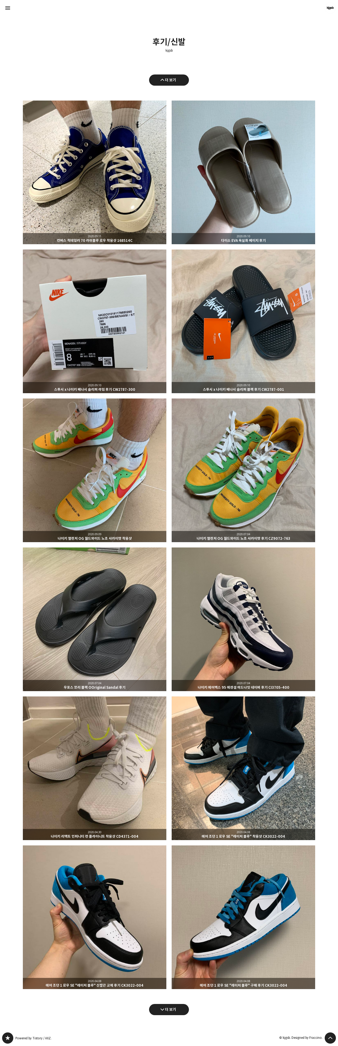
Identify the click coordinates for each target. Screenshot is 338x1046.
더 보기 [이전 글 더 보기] (170, 79)
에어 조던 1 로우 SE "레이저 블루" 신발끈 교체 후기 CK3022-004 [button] (94, 917)
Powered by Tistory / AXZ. (33, 1038)
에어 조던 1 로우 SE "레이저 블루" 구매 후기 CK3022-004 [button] (243, 917)
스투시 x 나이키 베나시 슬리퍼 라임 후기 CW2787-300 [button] (94, 321)
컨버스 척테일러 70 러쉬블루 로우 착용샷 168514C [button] (94, 172)
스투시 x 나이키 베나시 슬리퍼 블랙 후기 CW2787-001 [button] (243, 321)
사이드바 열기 (7, 8)
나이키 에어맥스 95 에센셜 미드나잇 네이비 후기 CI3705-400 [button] (243, 619)
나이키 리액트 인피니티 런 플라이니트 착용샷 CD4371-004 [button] (94, 768)
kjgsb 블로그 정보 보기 (330, 8)
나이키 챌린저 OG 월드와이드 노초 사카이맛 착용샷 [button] (94, 470)
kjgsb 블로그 (7, 1038)
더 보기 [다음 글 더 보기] (170, 1009)
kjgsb (169, 50)
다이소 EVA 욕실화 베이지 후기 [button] (243, 172)
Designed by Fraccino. (307, 1038)
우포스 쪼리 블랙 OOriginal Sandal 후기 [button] (94, 619)
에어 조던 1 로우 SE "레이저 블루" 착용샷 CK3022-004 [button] (243, 768)
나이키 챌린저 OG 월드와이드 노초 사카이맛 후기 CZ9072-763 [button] (243, 470)
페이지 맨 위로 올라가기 (330, 1038)
